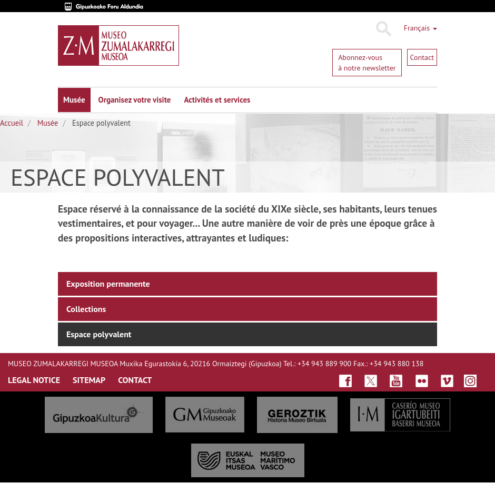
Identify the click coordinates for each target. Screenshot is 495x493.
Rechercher (383, 29)
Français (420, 28)
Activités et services (217, 100)
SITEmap (89, 380)
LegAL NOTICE (34, 380)
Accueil (11, 123)
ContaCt (135, 380)
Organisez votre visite (134, 100)
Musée (74, 100)
